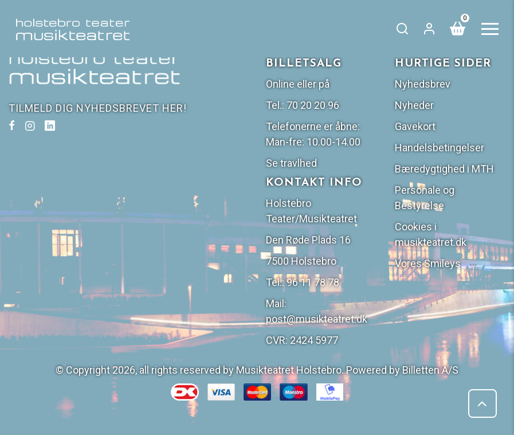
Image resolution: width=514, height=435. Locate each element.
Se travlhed (291, 163)
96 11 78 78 (313, 282)
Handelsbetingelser (439, 148)
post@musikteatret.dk (316, 319)
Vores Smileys (428, 263)
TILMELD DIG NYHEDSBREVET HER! (98, 108)
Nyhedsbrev (422, 84)
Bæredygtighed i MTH (444, 169)
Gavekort (415, 126)
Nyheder (414, 105)
